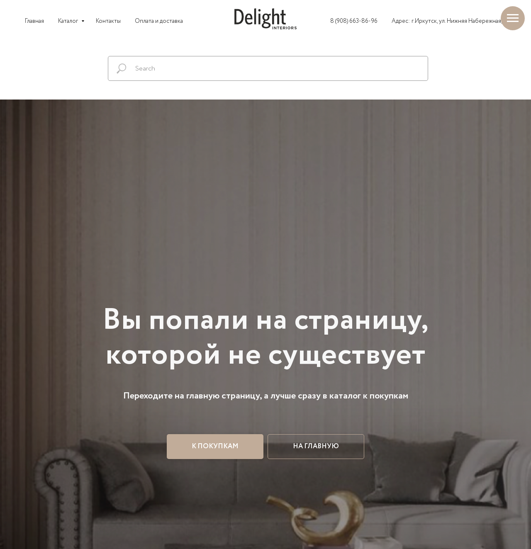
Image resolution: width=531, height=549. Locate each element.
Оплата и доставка (159, 21)
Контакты (108, 21)
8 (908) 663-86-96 (354, 21)
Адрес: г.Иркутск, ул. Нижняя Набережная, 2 (449, 21)
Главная (34, 21)
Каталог (68, 21)
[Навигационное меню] (513, 18)
